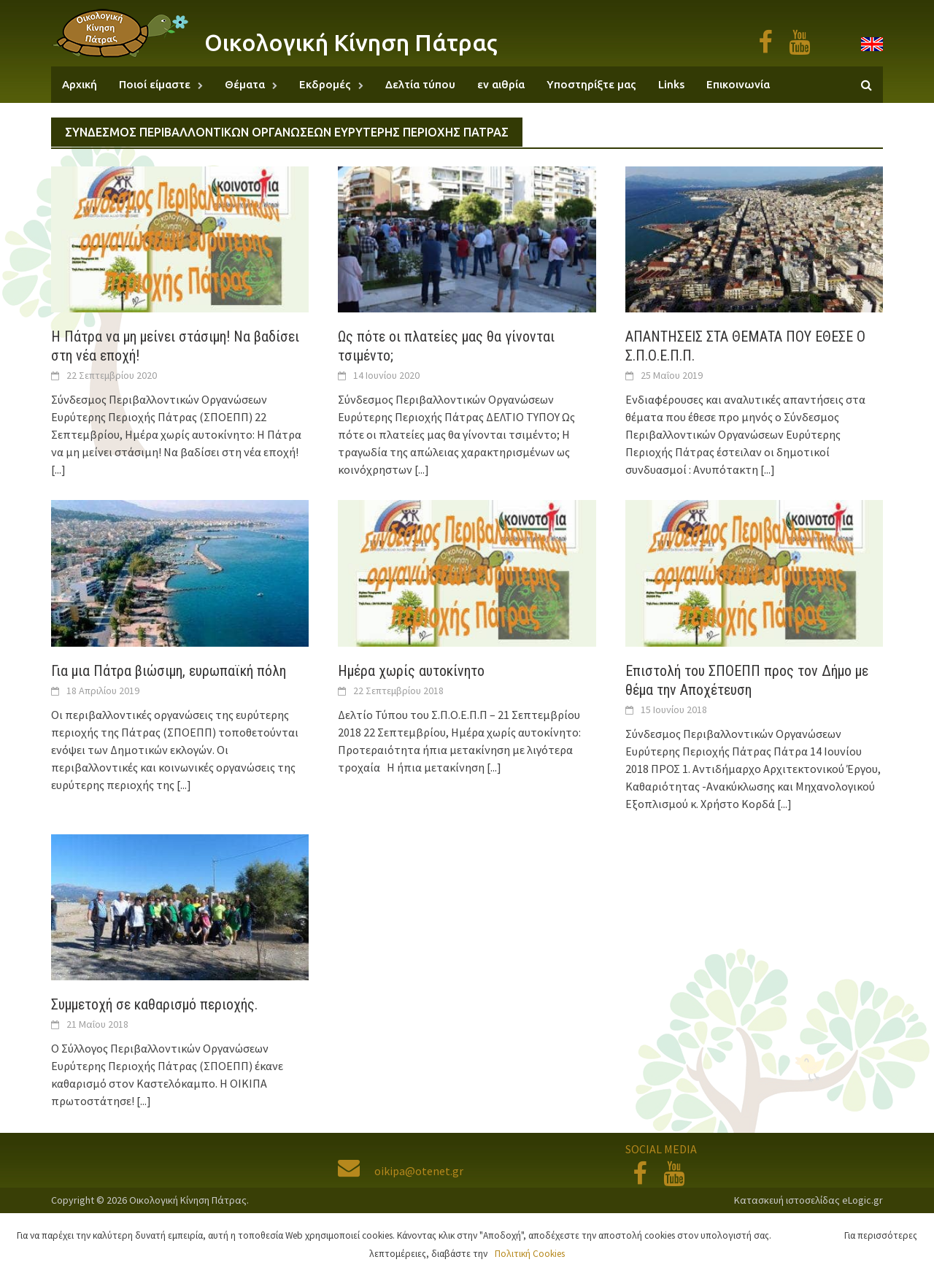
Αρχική (79, 84)
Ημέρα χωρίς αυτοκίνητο (411, 671)
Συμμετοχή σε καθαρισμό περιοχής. (154, 1004)
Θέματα (245, 84)
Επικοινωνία (738, 84)
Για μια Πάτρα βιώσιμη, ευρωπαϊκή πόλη (168, 671)
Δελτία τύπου (420, 84)
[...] (58, 469)
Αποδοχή (811, 1235)
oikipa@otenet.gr (400, 1171)
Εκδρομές (325, 84)
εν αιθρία (501, 84)
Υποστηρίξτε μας (591, 84)
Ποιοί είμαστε (154, 84)
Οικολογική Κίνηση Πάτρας (351, 42)
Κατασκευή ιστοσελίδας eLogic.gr (808, 1200)
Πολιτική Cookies (530, 1253)
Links (671, 84)
